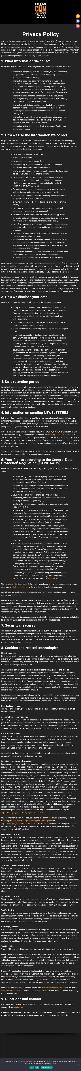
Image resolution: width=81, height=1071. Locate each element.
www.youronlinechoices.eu (12, 990)
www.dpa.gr (52, 578)
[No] (78, 1065)
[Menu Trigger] (73, 5)
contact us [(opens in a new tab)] (18, 1007)
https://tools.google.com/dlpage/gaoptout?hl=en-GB (23, 812)
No (37, 1067)
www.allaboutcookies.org (52, 988)
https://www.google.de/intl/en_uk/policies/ (19, 823)
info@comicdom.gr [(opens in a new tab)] (19, 587)
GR (78, 16)
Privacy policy (47, 1067)
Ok (32, 1067)
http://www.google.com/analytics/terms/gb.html (33, 821)
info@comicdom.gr (58, 435)
